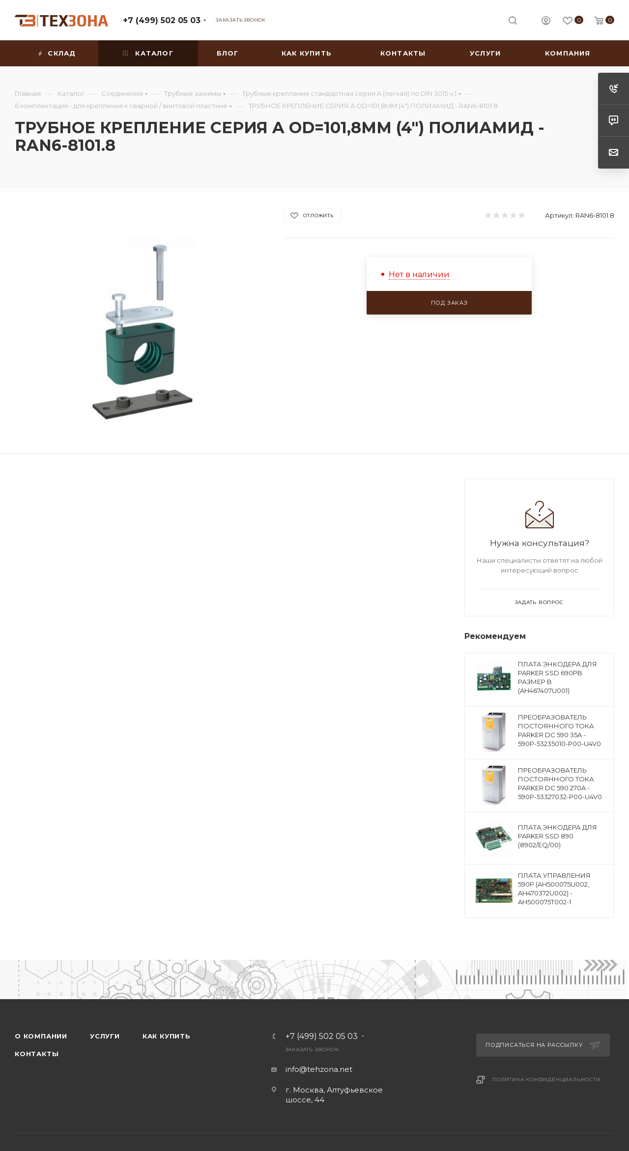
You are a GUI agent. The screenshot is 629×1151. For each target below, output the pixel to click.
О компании (41, 1036)
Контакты (36, 1054)
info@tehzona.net (319, 1069)
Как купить (167, 1036)
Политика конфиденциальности (546, 1079)
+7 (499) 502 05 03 (161, 20)
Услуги (105, 1036)
